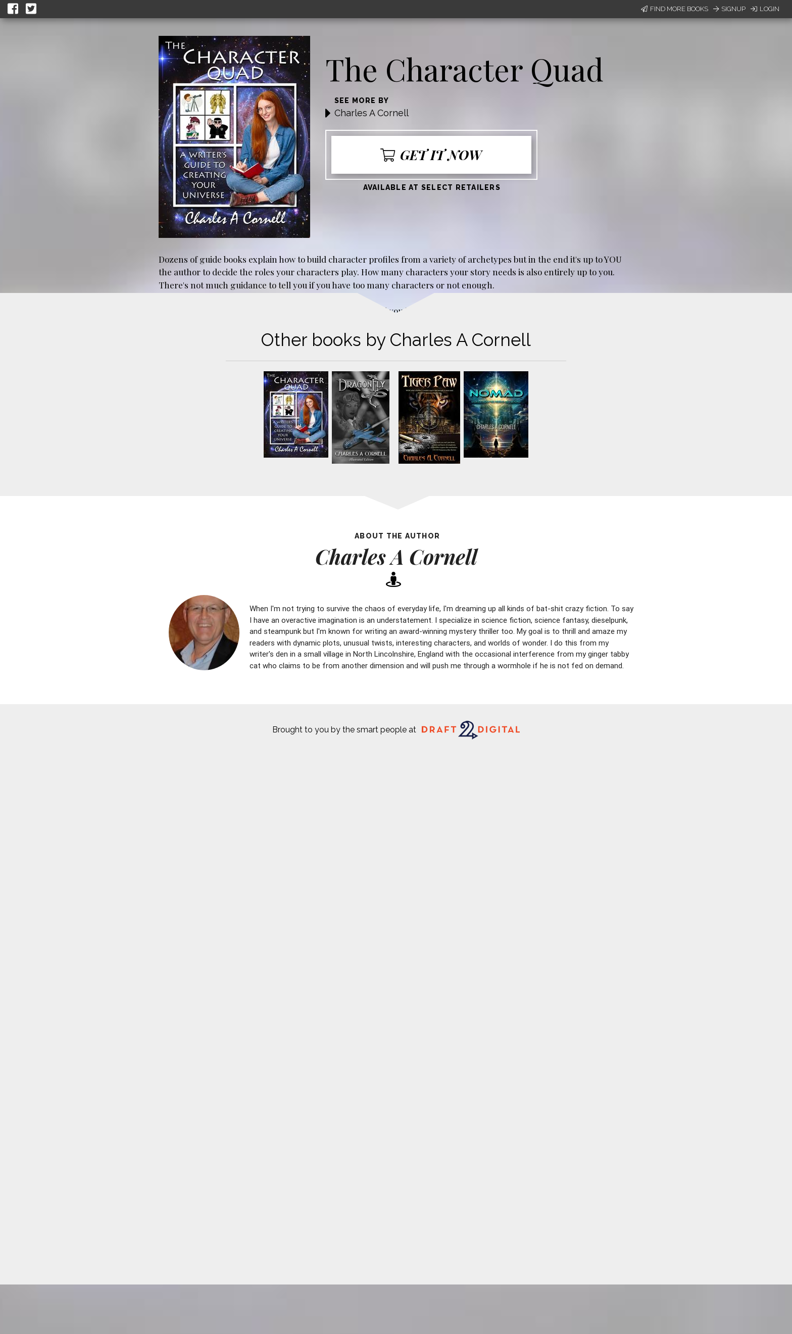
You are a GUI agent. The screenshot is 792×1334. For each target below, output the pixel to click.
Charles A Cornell (371, 113)
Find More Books (674, 9)
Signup (729, 9)
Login (765, 9)
